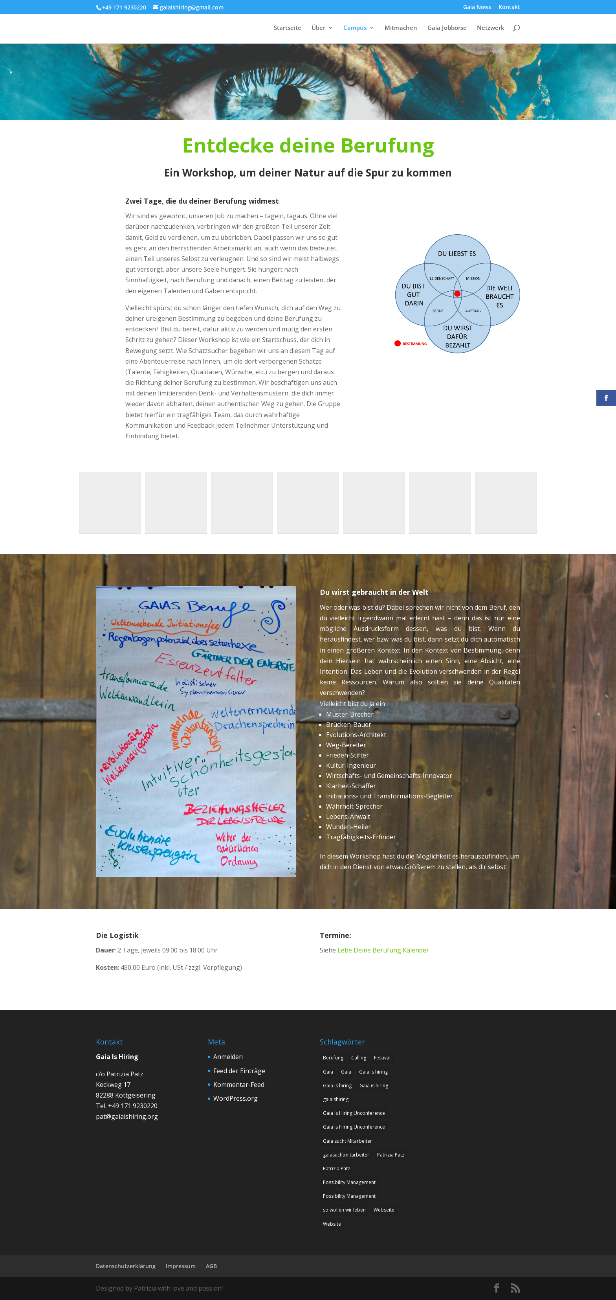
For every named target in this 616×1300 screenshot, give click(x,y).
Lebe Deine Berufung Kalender (383, 950)
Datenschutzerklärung (126, 1266)
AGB (211, 1266)
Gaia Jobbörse (447, 28)
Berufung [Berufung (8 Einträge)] (333, 1057)
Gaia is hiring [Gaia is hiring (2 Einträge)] (373, 1085)
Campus (355, 28)
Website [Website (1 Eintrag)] (332, 1224)
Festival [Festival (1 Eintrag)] (382, 1057)
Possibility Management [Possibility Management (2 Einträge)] (349, 1182)
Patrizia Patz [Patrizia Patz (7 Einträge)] (390, 1154)
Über (318, 28)
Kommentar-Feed (238, 1084)
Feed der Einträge (239, 1070)
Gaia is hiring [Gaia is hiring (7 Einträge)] (337, 1085)
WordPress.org (235, 1098)
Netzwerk (490, 28)
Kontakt (509, 7)
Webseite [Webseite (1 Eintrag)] (384, 1209)
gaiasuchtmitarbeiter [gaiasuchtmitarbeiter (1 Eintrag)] (346, 1154)
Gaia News (477, 7)
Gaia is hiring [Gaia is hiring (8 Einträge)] (373, 1071)
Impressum (181, 1266)
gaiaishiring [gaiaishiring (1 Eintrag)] (335, 1099)
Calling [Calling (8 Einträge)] (358, 1057)
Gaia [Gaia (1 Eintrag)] (328, 1071)
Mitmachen (401, 28)
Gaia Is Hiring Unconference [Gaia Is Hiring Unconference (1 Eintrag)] (354, 1113)
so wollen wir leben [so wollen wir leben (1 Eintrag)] (344, 1209)
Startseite (287, 28)
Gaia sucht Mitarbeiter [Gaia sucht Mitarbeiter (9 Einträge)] (347, 1141)
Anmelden (228, 1056)
